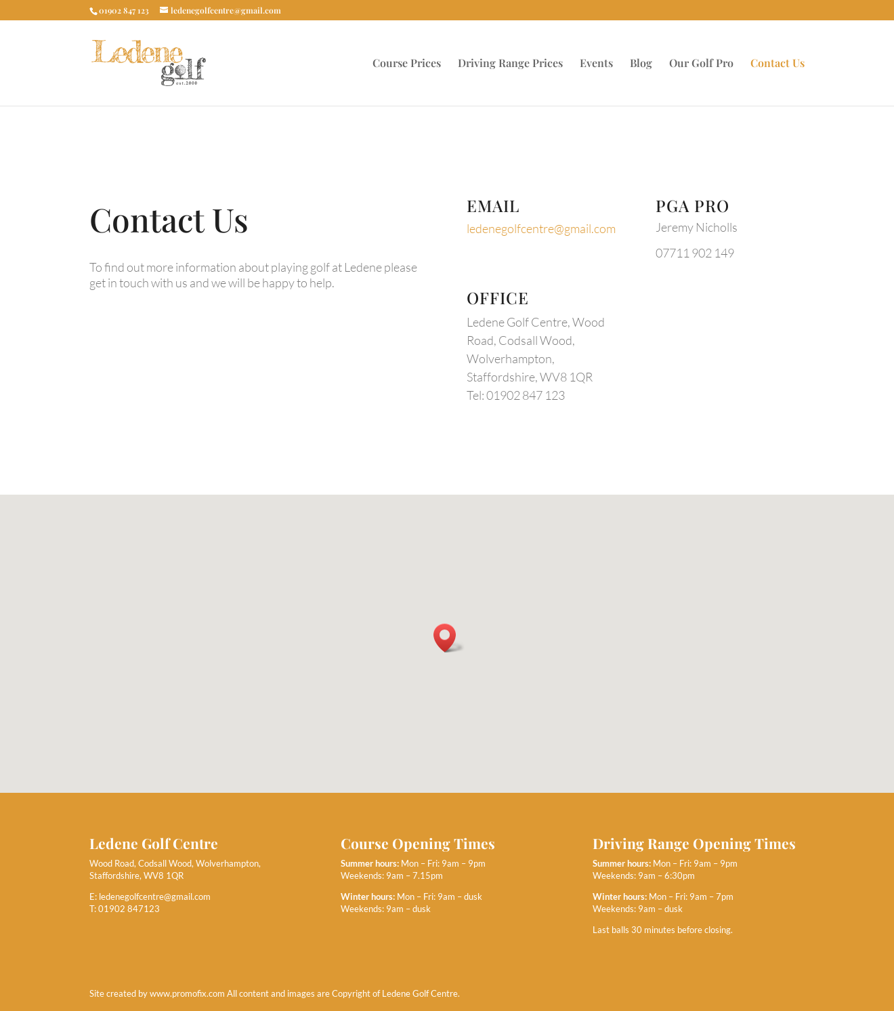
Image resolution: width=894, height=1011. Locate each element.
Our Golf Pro (701, 64)
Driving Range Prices (510, 64)
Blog (641, 64)
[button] (449, 638)
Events (596, 64)
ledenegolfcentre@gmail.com (541, 228)
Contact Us (777, 64)
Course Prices (406, 64)
